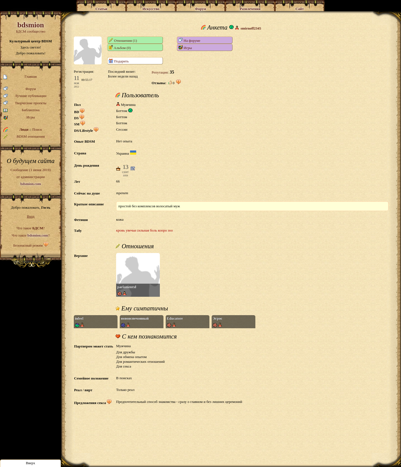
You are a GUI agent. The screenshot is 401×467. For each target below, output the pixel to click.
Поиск (37, 129)
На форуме (189, 40)
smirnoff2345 (251, 28)
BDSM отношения (24, 136)
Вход (30, 216)
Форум (19, 89)
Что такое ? (30, 228)
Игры (19, 117)
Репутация (159, 72)
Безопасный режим (28, 245)
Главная (20, 76)
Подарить (119, 61)
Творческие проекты (25, 103)
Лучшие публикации (25, 96)
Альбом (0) (120, 47)
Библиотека (21, 110)
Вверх (30, 463)
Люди (23, 129)
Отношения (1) (123, 40)
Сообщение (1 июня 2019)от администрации (31, 177)
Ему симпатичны (142, 308)
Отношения (135, 246)
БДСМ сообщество (30, 27)
